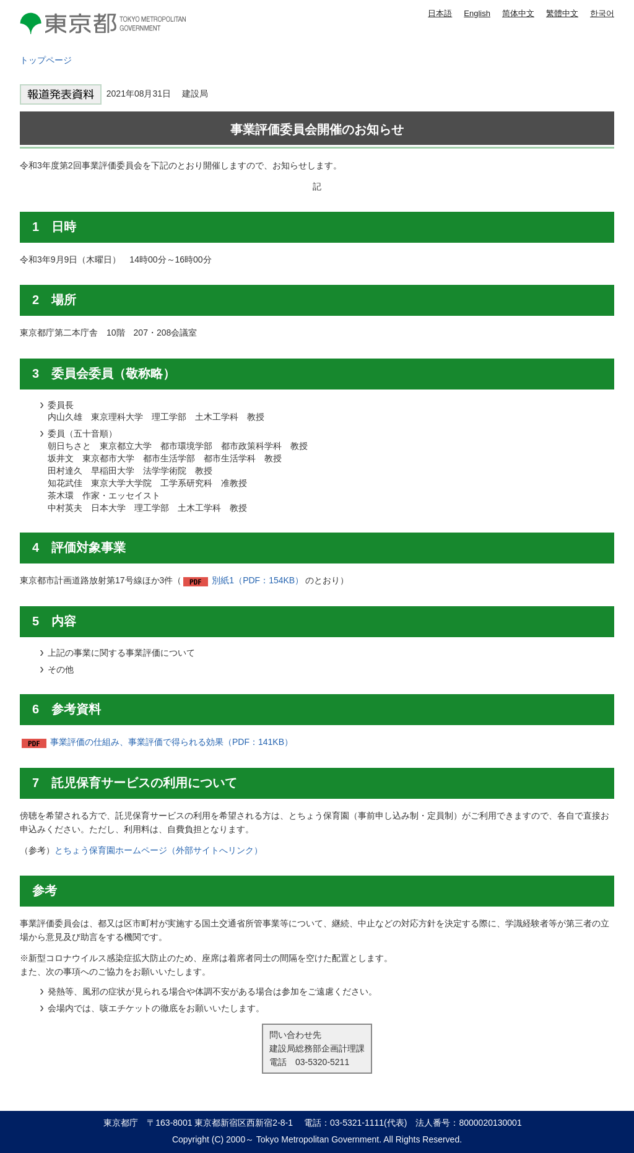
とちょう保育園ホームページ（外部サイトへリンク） (158, 850)
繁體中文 (562, 13)
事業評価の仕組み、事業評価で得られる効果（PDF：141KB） (171, 742)
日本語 (440, 13)
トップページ (46, 60)
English (477, 13)
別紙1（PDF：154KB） (257, 580)
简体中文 (518, 13)
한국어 (602, 13)
